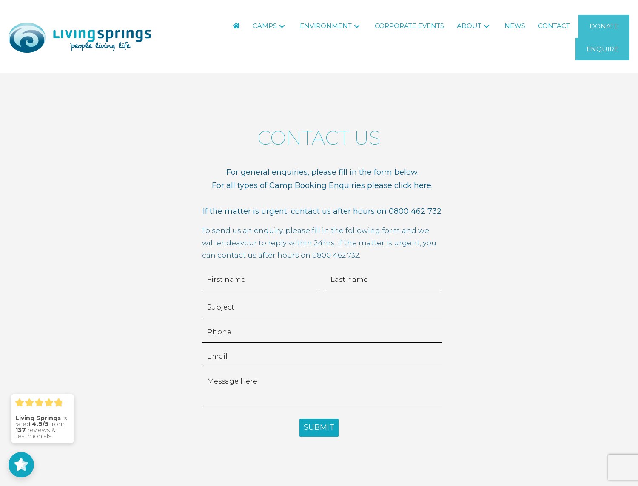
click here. (413, 185)
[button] (282, 26)
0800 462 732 (415, 211)
